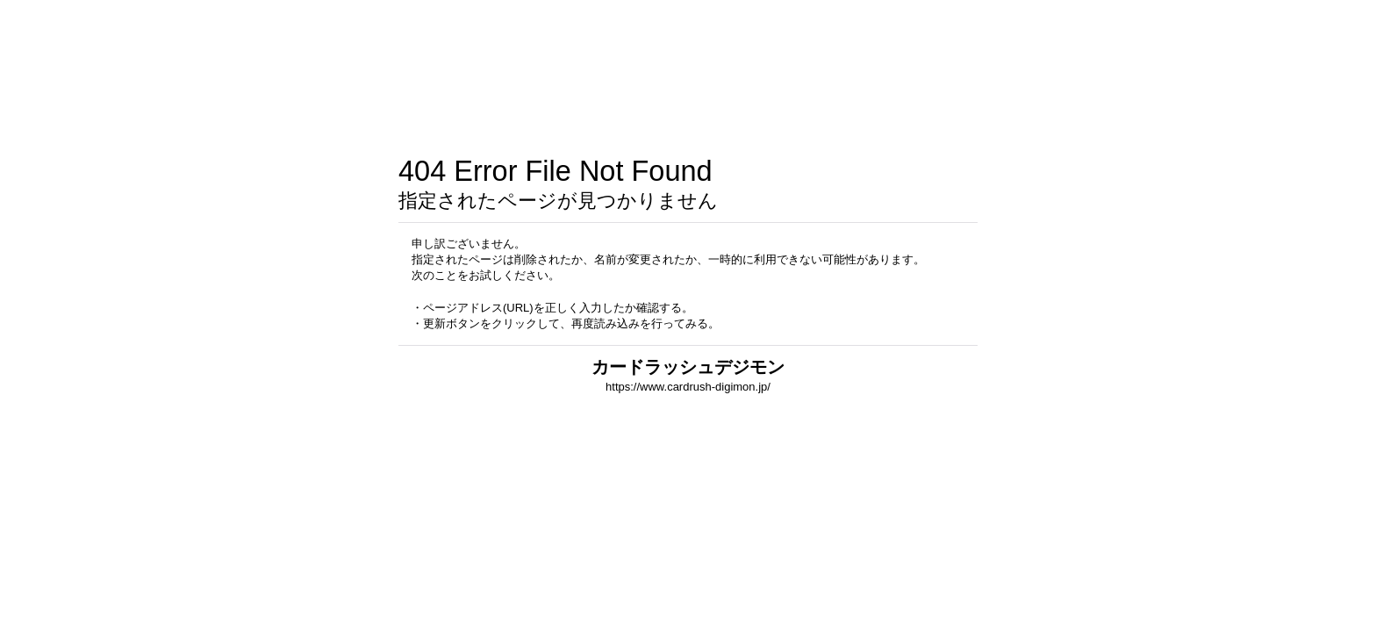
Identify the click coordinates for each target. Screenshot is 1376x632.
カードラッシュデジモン (688, 367)
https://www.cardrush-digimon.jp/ (688, 386)
